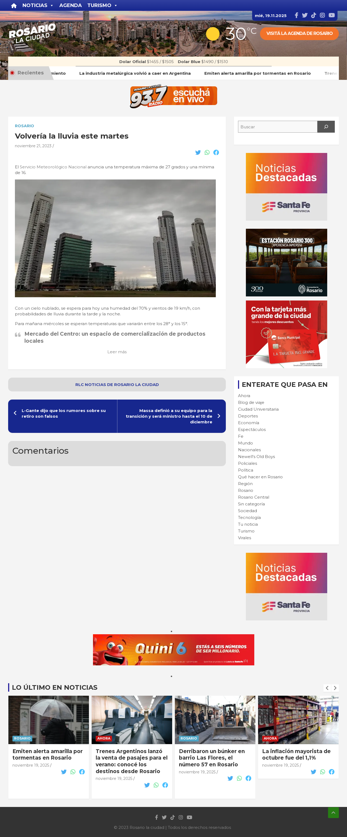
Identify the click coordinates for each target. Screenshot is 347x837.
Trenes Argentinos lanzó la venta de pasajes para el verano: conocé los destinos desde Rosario (132, 761)
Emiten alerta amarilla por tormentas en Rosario (47, 754)
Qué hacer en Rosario (260, 476)
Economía (248, 422)
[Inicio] (14, 5)
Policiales (247, 463)
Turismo (246, 531)
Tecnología (249, 517)
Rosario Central (253, 497)
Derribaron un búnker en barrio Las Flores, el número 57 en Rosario (212, 758)
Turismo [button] (102, 5)
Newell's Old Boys (256, 456)
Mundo (245, 443)
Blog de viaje (251, 402)
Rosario (24, 125)
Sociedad (247, 510)
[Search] (326, 127)
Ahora (244, 395)
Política (245, 470)
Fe (240, 436)
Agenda (70, 5)
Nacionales (249, 449)
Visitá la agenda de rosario (299, 33)
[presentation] (327, 688)
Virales (244, 537)
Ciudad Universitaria (258, 409)
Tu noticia (248, 524)
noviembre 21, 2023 (33, 145)
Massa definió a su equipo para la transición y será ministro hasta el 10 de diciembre (169, 416)
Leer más (117, 351)
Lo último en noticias (54, 687)
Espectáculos (252, 429)
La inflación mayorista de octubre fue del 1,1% (296, 754)
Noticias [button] (38, 5)
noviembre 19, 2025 (30, 765)
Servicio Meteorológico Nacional (53, 166)
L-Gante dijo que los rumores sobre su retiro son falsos (64, 413)
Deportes (248, 415)
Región (245, 483)
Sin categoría (251, 503)
